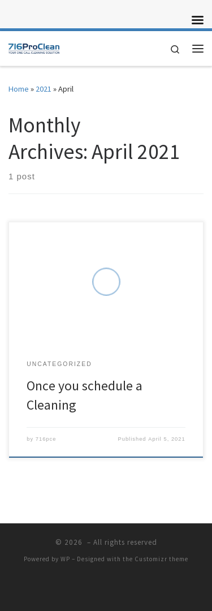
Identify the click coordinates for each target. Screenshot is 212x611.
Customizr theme (161, 559)
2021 (43, 89)
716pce (46, 439)
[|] (33, 47)
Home (18, 89)
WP (65, 559)
